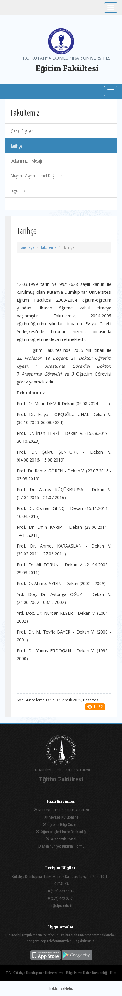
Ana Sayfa (27, 247)
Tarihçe (16, 146)
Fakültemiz (48, 247)
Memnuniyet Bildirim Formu (61, 846)
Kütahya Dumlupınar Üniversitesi (61, 810)
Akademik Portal (61, 839)
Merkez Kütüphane (61, 817)
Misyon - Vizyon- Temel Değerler (36, 175)
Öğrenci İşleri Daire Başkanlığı (61, 831)
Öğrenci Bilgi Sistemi (61, 824)
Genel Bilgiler (21, 131)
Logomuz (18, 190)
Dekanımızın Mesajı (26, 160)
